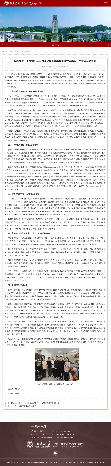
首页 (11, 51)
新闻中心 (18, 51)
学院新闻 (27, 51)
